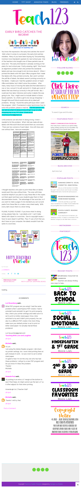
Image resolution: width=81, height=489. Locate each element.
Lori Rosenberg (11, 303)
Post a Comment (10, 408)
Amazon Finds (41, 2)
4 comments (5, 270)
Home (15, 2)
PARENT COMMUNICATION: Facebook (63, 123)
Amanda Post (10, 376)
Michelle (8, 343)
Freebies (64, 2)
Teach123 (28, 484)
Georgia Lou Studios (56, 484)
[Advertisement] (65, 451)
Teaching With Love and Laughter (18, 335)
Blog (54, 2)
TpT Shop (26, 2)
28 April (8, 339)
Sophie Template (36, 484)
